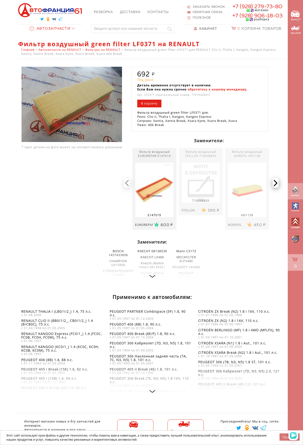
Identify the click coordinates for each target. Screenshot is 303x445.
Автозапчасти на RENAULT (59, 50)
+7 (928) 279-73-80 (257, 6)
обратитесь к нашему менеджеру (217, 89)
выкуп (296, 16)
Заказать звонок (209, 6)
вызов (296, 30)
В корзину (149, 103)
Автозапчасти (50, 28)
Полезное (202, 17)
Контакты (158, 12)
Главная (28, 50)
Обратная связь (207, 12)
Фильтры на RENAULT (102, 50)
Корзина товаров (259, 28)
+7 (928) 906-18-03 (257, 16)
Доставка (130, 12)
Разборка (103, 12)
